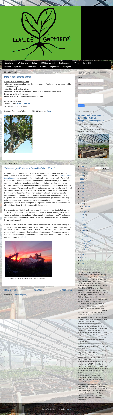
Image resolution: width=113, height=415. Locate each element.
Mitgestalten (31, 67)
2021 (82, 182)
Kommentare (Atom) (20, 295)
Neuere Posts (11, 290)
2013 (82, 254)
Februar (85, 227)
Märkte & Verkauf (48, 63)
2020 (82, 185)
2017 (82, 194)
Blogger (68, 409)
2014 (82, 204)
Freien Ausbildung (23, 104)
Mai (83, 221)
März (84, 224)
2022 (82, 179)
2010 (82, 263)
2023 (82, 176)
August (84, 212)
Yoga (77, 63)
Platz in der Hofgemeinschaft (17, 77)
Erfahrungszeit (64, 63)
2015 (82, 201)
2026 (82, 166)
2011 (82, 260)
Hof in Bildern (88, 63)
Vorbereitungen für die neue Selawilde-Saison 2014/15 (29, 168)
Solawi (34, 63)
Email (23, 237)
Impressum (54, 67)
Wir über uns (23, 63)
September (86, 206)
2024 (82, 173)
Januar (84, 230)
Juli (83, 215)
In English (67, 67)
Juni (83, 218)
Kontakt (43, 67)
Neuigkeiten (9, 63)
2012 (82, 257)
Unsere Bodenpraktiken (13, 67)
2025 (82, 170)
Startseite (39, 290)
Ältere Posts (66, 290)
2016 (82, 197)
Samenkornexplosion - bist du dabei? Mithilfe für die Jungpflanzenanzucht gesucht (91, 118)
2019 (82, 188)
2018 (82, 191)
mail (49, 111)
